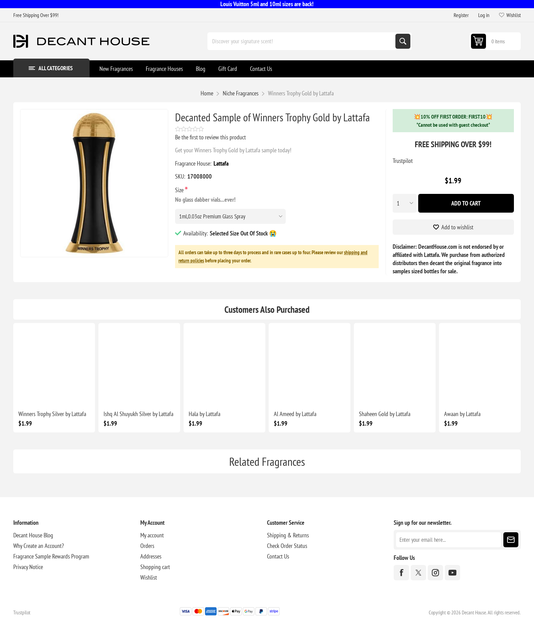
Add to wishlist (457, 227)
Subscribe (510, 539)
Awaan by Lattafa (462, 414)
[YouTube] (452, 572)
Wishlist (148, 577)
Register (461, 15)
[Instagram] (435, 572)
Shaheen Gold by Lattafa (384, 414)
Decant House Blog (33, 535)
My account (152, 535)
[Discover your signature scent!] (302, 41)
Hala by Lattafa (204, 414)
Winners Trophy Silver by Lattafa (52, 414)
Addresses (150, 556)
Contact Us (278, 556)
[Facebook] (401, 572)
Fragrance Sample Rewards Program (51, 556)
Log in (483, 15)
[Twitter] (418, 572)
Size (180, 190)
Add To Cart (466, 203)
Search (402, 41)
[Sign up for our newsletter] (448, 539)
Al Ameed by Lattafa (295, 414)
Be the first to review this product (210, 137)
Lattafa (221, 163)
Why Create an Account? (38, 546)
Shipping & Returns (288, 535)
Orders (147, 546)
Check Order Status (287, 546)
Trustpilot (403, 161)
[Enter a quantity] (405, 203)
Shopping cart (155, 567)
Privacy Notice (28, 567)
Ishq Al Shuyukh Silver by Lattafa (138, 414)
